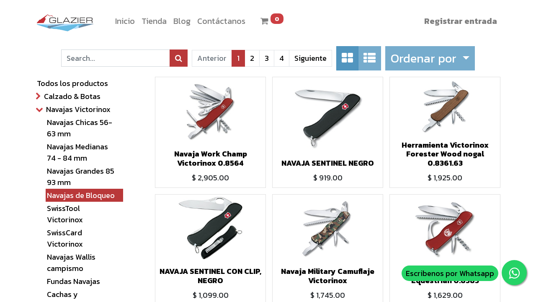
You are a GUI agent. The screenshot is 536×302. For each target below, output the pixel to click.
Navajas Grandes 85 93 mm (80, 176)
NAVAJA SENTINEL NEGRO (327, 163)
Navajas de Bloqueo (81, 195)
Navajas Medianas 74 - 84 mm (77, 152)
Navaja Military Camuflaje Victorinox (327, 276)
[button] (429, 58)
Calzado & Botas (72, 96)
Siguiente (310, 58)
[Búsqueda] (179, 58)
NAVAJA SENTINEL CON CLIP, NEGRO (210, 276)
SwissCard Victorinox (65, 238)
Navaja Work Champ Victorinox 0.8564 (210, 158)
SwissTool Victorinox (65, 214)
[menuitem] (125, 21)
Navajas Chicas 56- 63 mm (79, 128)
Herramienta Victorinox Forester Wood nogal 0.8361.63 (445, 154)
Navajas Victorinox (78, 109)
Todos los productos (72, 83)
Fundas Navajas (73, 281)
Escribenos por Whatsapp (450, 273)
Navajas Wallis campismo (71, 262)
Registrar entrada (460, 21)
